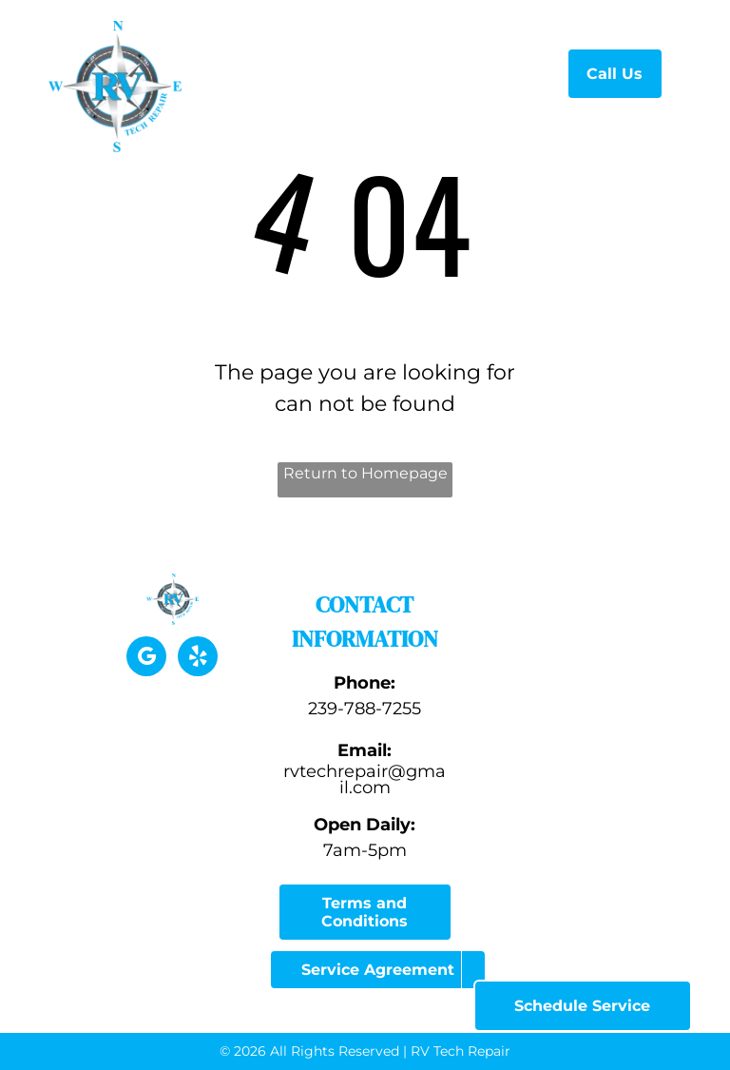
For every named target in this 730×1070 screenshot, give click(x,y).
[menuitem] (321, 70)
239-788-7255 (364, 708)
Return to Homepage (365, 473)
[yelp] (198, 658)
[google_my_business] (146, 658)
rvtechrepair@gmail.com (364, 779)
